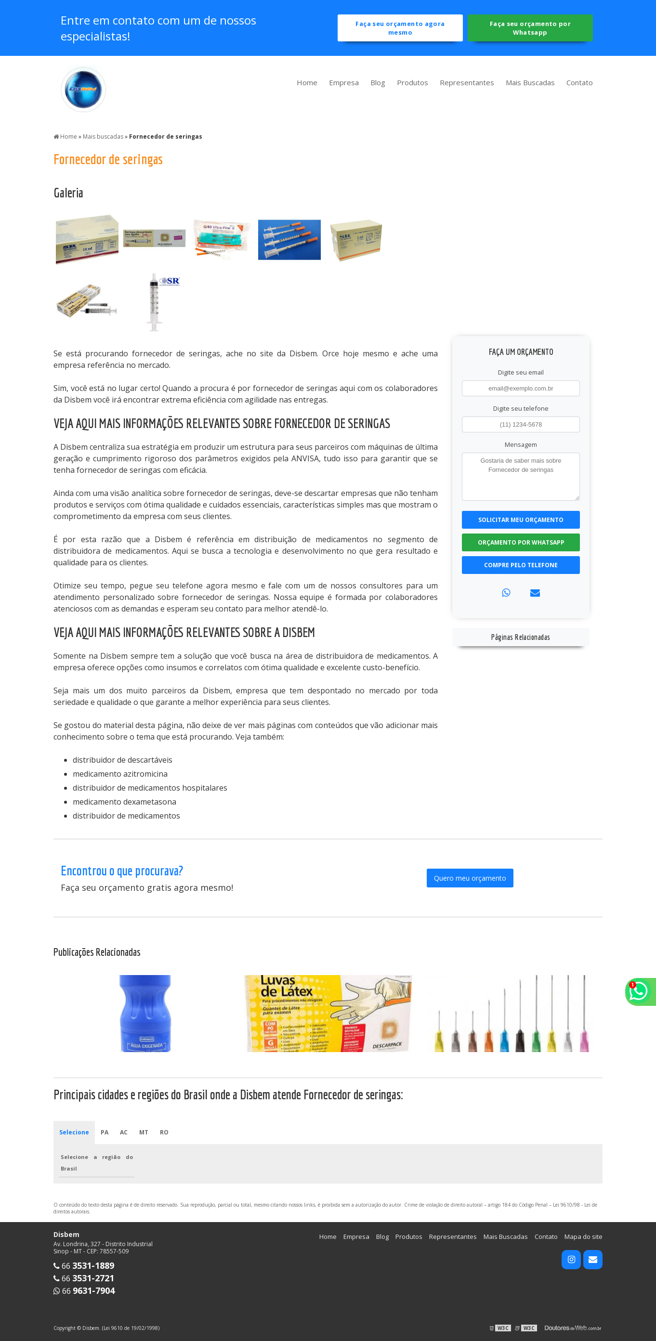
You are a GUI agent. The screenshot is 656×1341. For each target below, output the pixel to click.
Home (307, 82)
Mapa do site (583, 1236)
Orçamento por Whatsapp (521, 542)
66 (83, 1266)
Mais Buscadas (530, 82)
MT (143, 1132)
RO (164, 1132)
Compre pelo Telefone (521, 565)
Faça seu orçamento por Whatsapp (530, 28)
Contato (579, 82)
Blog (377, 82)
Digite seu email (521, 372)
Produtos (412, 82)
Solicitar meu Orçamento (521, 520)
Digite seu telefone (521, 408)
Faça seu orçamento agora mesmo (400, 28)
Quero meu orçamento (470, 878)
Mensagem (521, 444)
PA (104, 1132)
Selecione (74, 1132)
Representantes (467, 82)
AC (124, 1132)
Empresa (344, 82)
